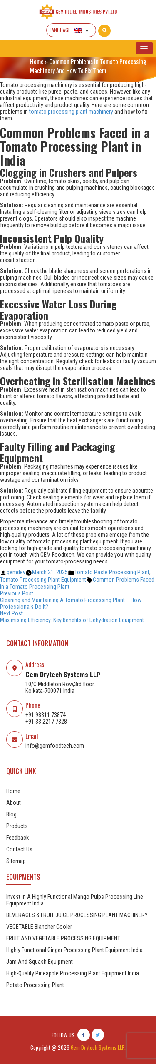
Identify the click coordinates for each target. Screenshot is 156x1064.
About (13, 802)
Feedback (17, 837)
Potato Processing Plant (35, 985)
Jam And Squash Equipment (39, 961)
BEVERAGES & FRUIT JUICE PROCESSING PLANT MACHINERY (77, 915)
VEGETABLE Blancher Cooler (39, 926)
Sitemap (16, 861)
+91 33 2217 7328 (46, 721)
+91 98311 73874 (45, 715)
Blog (11, 814)
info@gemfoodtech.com (54, 745)
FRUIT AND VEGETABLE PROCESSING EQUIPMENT (63, 938)
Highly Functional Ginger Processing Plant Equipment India (74, 950)
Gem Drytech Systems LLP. (98, 1047)
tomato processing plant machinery (71, 111)
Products (17, 826)
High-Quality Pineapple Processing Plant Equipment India (72, 973)
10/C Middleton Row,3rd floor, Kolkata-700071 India (60, 687)
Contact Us (19, 849)
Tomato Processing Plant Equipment (43, 579)
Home (37, 61)
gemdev (16, 572)
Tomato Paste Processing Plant (111, 572)
